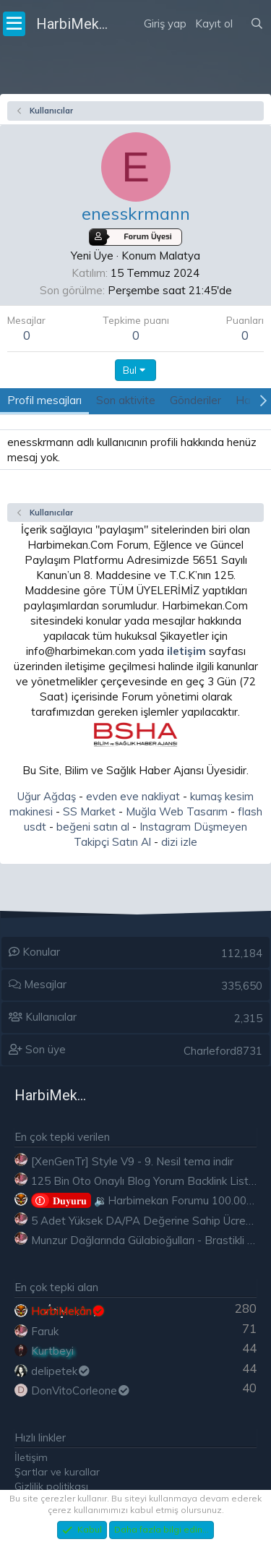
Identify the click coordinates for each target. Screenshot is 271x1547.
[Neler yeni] (241, 6)
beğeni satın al (92, 827)
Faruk (45, 1331)
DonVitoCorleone (81, 1390)
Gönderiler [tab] (195, 400)
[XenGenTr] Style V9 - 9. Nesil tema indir (132, 1161)
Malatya (179, 255)
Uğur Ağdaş (46, 796)
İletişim (31, 1457)
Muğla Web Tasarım (177, 811)
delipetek (61, 1371)
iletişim (186, 651)
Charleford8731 (223, 1051)
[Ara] (257, 24)
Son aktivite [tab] (125, 400)
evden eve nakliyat (133, 796)
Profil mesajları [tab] (44, 400)
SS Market (89, 811)
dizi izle (179, 842)
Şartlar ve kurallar (57, 1471)
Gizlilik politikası (51, 1486)
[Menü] (14, 24)
